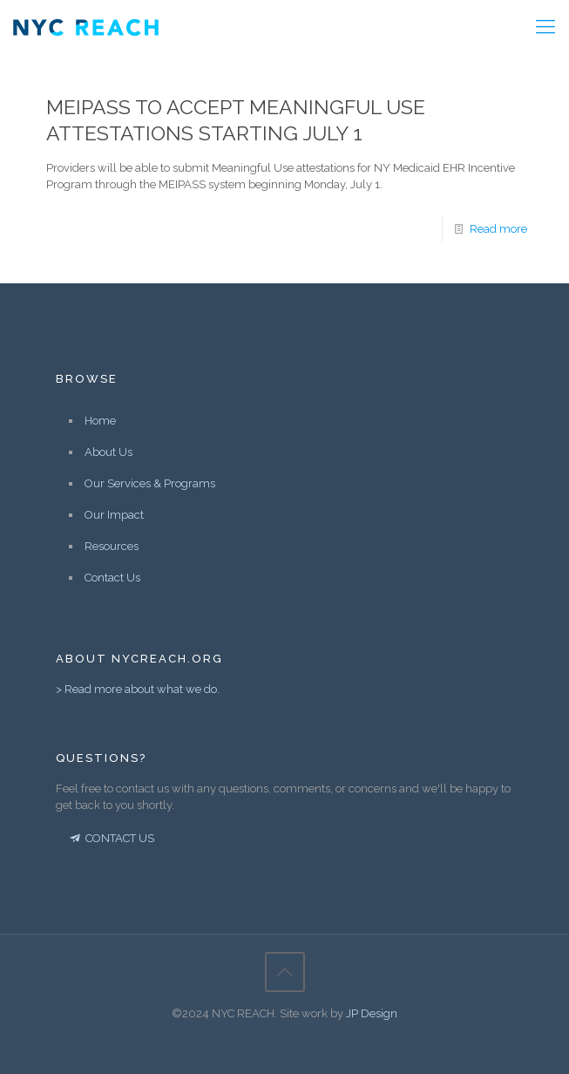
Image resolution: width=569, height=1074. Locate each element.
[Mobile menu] (545, 26)
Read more (498, 228)
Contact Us (112, 577)
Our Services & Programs (150, 483)
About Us (108, 452)
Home (100, 420)
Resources (112, 546)
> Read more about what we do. (138, 689)
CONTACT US (110, 838)
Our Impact (114, 514)
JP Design (371, 1013)
